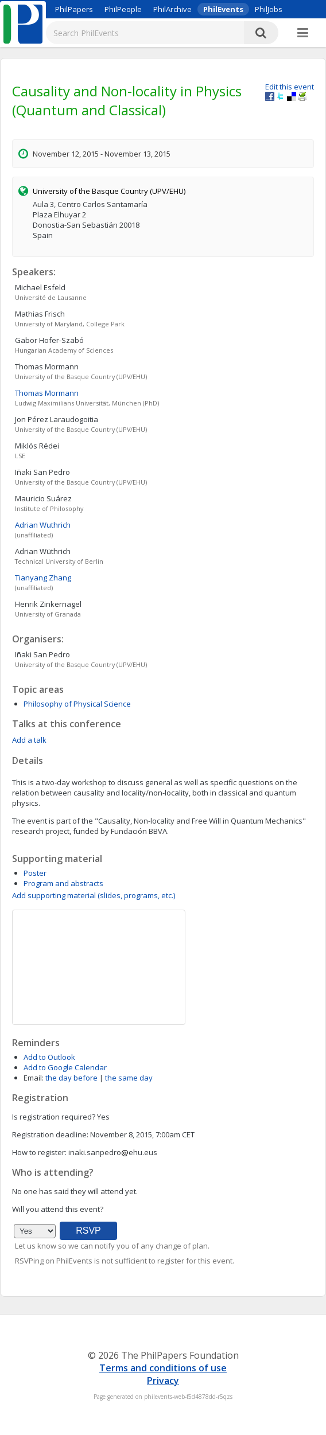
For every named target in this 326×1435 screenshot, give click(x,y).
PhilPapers (74, 9)
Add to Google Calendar (65, 1067)
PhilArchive (172, 9)
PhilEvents (223, 9)
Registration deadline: (50, 1134)
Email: (34, 1078)
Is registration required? (53, 1117)
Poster (35, 873)
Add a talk (29, 740)
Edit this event (289, 86)
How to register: (39, 1152)
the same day (129, 1078)
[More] (302, 33)
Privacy (163, 1380)
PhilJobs (268, 9)
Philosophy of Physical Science (77, 704)
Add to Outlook (49, 1057)
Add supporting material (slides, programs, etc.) (93, 895)
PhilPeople (123, 9)
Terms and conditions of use (163, 1368)
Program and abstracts (63, 883)
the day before (71, 1078)
